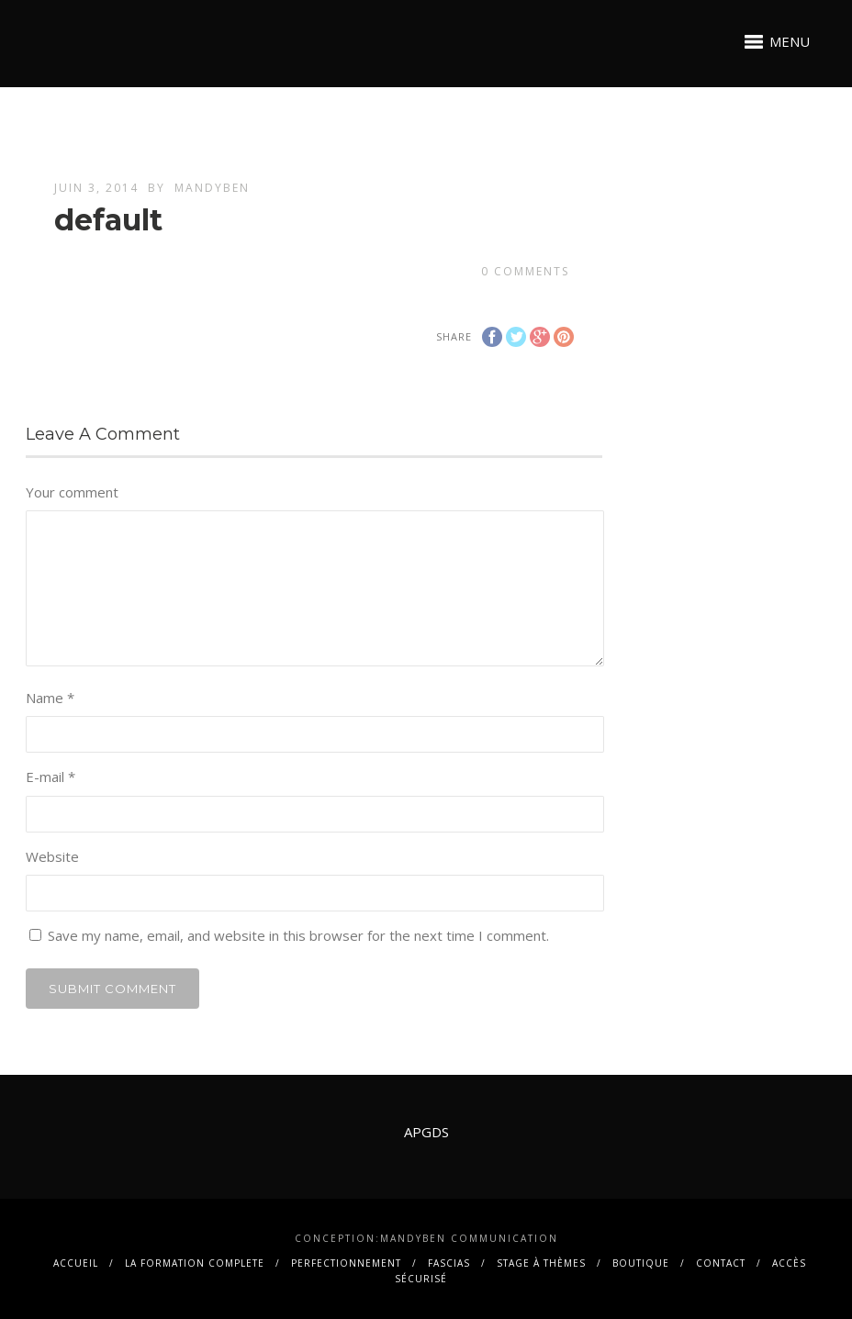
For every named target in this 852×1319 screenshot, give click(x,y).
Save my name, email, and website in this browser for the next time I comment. (298, 935)
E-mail (50, 776)
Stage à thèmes (541, 1263)
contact (721, 1263)
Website (52, 856)
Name (50, 697)
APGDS (426, 1132)
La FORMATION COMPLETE (194, 1263)
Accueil (75, 1263)
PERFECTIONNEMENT (346, 1263)
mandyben (212, 188)
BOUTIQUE (640, 1263)
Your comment (72, 492)
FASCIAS (449, 1263)
